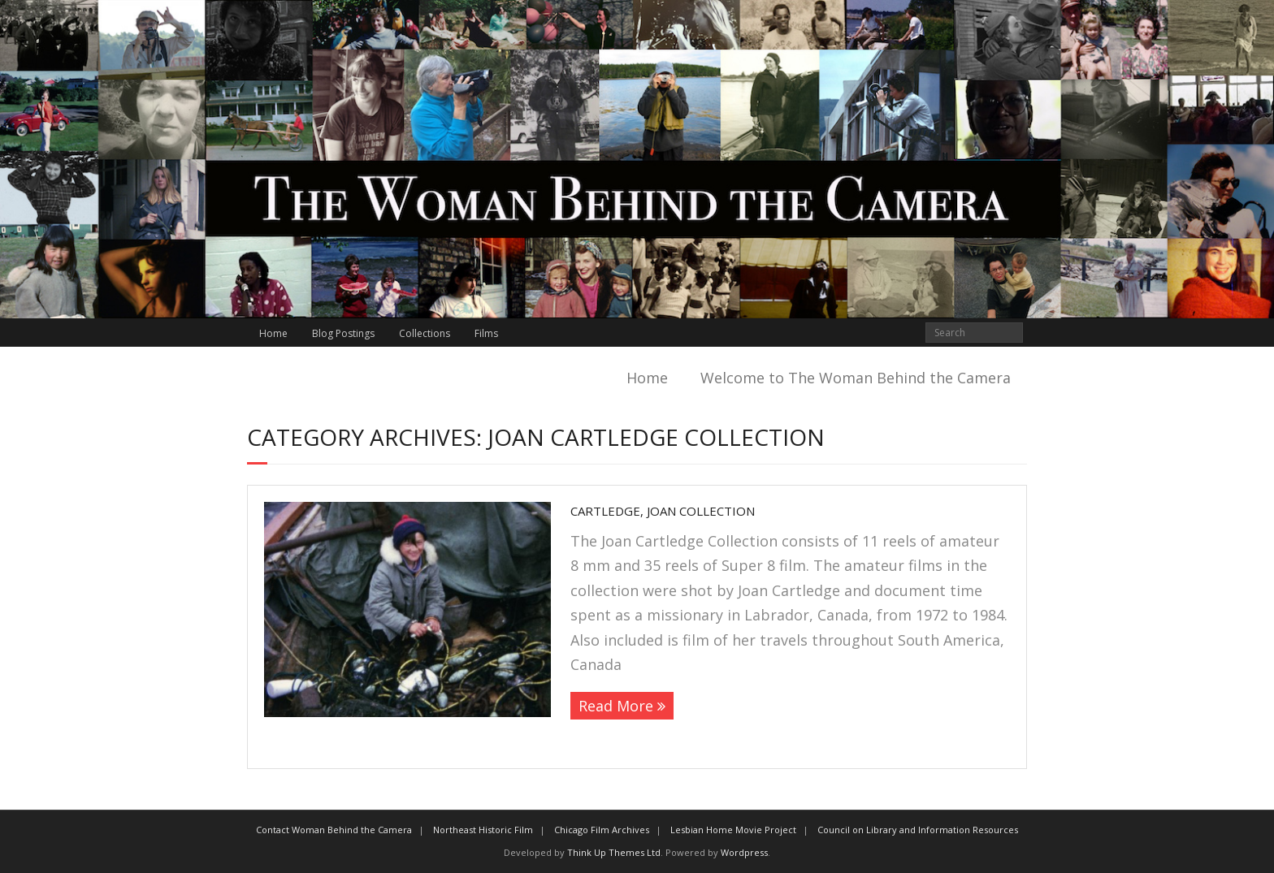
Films (486, 333)
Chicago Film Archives (601, 829)
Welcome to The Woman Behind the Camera (855, 377)
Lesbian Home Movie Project (733, 829)
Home (273, 333)
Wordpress (744, 852)
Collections (424, 333)
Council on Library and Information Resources (917, 829)
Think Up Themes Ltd (614, 852)
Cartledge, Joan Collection (662, 511)
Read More (615, 705)
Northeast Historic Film (483, 829)
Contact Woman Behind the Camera (334, 829)
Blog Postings (343, 333)
